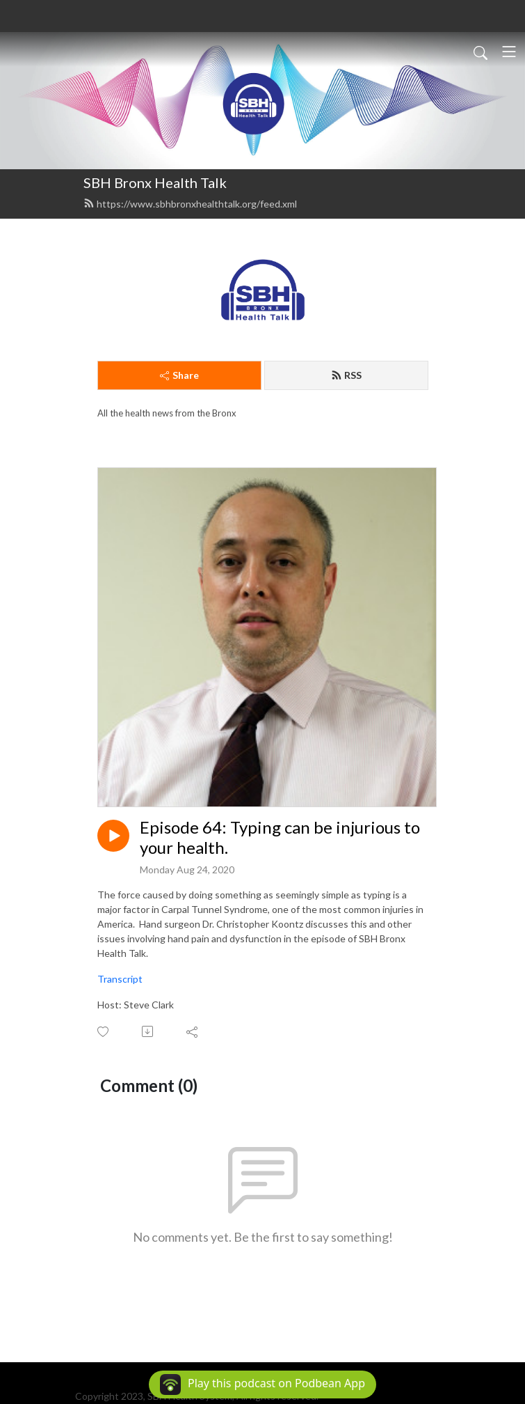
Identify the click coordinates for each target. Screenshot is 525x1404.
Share (179, 375)
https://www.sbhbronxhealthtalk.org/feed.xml (190, 204)
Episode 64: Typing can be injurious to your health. (280, 837)
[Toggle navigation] (509, 51)
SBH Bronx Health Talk (155, 182)
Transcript (120, 979)
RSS (346, 375)
